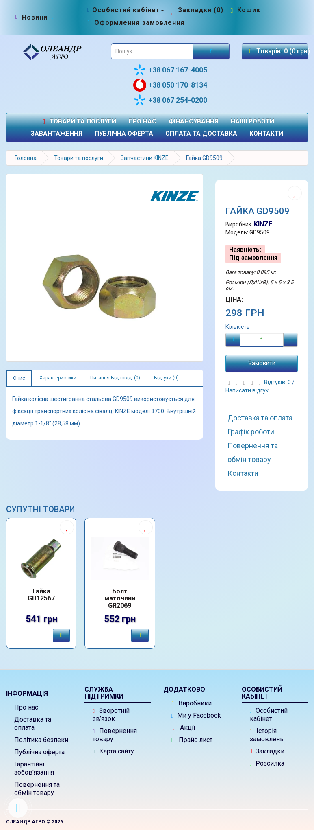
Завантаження (56, 133)
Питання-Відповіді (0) (115, 378)
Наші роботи (252, 121)
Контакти (266, 133)
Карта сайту (113, 751)
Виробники (192, 703)
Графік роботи (250, 431)
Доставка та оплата (259, 418)
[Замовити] (61, 635)
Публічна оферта (124, 133)
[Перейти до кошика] (244, 10)
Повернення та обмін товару (252, 452)
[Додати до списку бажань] (295, 193)
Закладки (267, 751)
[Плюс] (290, 340)
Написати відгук (247, 390)
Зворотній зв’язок (111, 715)
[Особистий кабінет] (125, 10)
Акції (184, 727)
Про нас (142, 121)
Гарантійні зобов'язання (34, 768)
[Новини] (34, 17)
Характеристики (57, 378)
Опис (19, 378)
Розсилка (267, 763)
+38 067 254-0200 (170, 100)
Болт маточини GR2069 (119, 598)
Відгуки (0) (166, 378)
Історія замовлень (267, 735)
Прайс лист (191, 740)
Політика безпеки (41, 740)
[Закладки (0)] (196, 10)
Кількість (237, 327)
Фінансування (194, 121)
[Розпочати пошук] (211, 51)
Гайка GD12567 (41, 595)
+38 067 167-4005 (170, 70)
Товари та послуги (78, 121)
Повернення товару (115, 735)
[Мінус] (232, 340)
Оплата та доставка (201, 133)
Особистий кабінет (269, 715)
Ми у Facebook (196, 715)
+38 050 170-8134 (170, 85)
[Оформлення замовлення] (135, 22)
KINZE (263, 224)
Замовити (261, 363)
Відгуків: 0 (278, 382)
